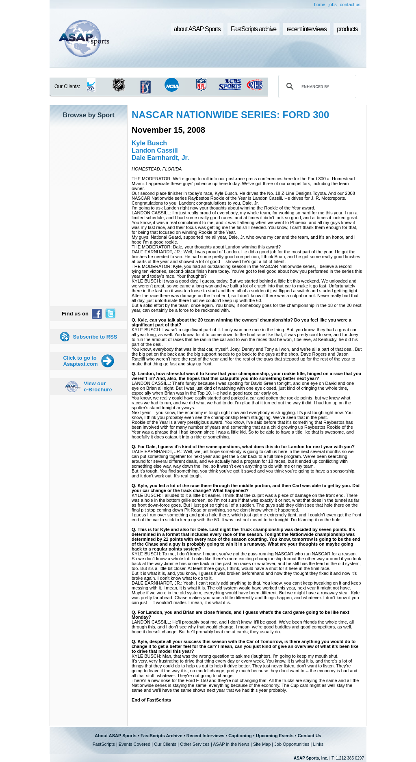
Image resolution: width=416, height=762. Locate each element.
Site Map (262, 744)
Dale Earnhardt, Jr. (160, 157)
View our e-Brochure (98, 386)
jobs (333, 4)
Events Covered (134, 744)
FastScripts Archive (161, 735)
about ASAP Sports (197, 29)
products (347, 29)
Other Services (195, 744)
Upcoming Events (275, 735)
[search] (316, 86)
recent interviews (306, 29)
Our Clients (165, 744)
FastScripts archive (253, 29)
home (319, 4)
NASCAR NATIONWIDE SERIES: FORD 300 (230, 114)
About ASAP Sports (115, 735)
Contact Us (309, 735)
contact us (350, 4)
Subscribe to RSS (95, 337)
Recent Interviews (205, 735)
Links (318, 744)
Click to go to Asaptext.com (80, 361)
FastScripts (104, 744)
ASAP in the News (231, 744)
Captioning (239, 735)
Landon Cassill (155, 150)
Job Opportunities (291, 744)
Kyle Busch (149, 143)
